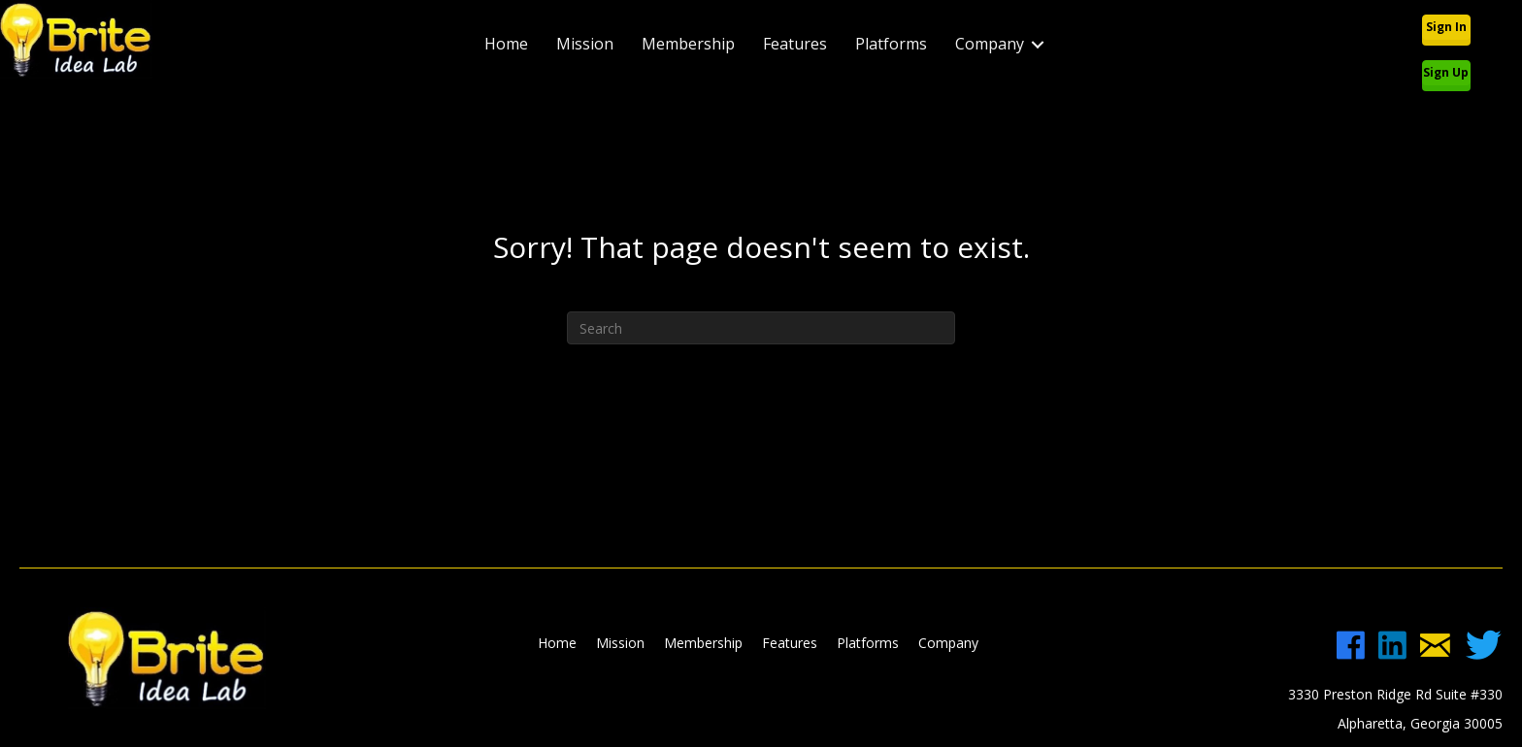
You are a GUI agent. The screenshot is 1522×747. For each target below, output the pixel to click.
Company (989, 43)
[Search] (761, 327)
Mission (584, 43)
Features (795, 43)
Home (506, 43)
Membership (688, 43)
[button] (1446, 27)
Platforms (891, 43)
